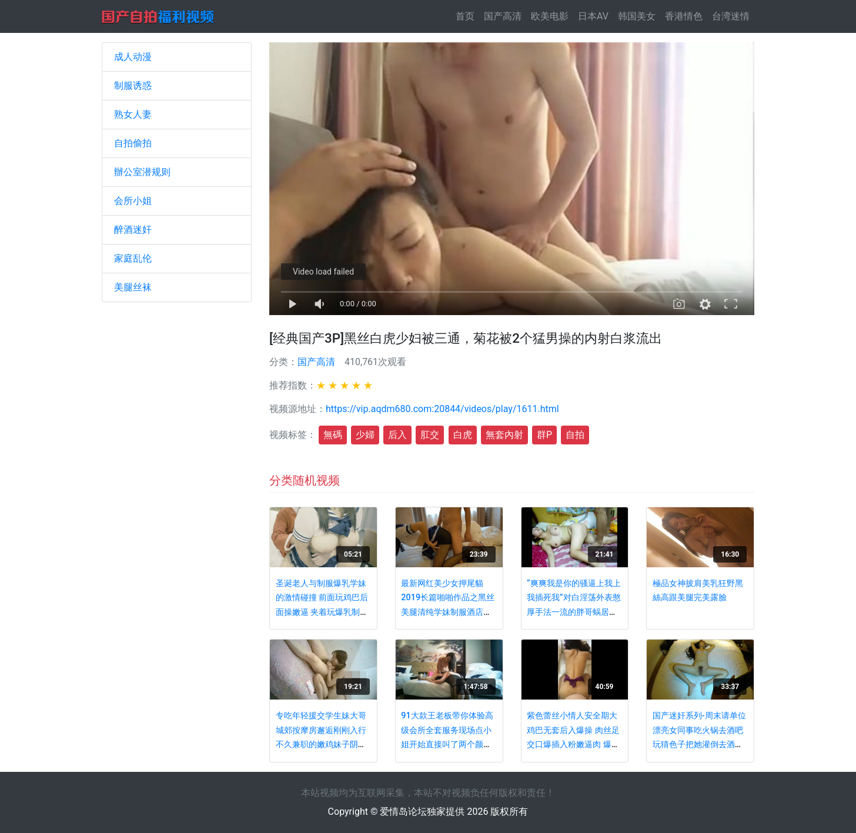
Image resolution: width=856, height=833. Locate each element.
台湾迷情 (731, 16)
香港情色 (684, 16)
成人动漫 (133, 56)
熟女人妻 (133, 114)
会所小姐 (133, 200)
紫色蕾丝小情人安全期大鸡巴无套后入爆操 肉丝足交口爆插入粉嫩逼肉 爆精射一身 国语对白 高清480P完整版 (573, 744)
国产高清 (502, 16)
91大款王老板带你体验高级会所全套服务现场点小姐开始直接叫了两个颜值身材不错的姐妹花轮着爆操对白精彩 (447, 744)
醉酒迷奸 (133, 229)
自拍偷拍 (133, 143)
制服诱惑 (133, 85)
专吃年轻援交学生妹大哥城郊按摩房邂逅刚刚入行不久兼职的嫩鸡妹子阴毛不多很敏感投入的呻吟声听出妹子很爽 (321, 744)
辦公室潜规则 (142, 172)
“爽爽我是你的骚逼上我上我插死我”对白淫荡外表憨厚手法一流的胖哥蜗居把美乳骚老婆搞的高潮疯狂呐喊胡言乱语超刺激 (574, 612)
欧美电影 (550, 16)
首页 (467, 15)
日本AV (593, 16)
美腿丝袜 (133, 287)
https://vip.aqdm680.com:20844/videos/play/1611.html (442, 408)
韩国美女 (637, 16)
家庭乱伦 (133, 258)
